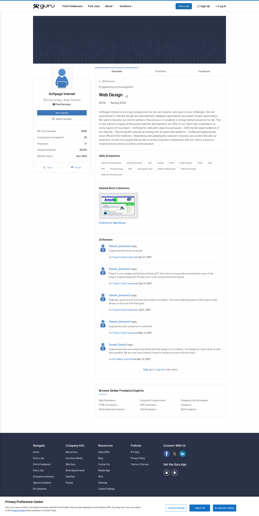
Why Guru (70, 464)
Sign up (147, 369)
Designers (186, 405)
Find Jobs (94, 6)
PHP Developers (148, 405)
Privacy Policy (138, 458)
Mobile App (104, 470)
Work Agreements (75, 470)
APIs (100, 476)
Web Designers (188, 409)
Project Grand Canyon (123, 257)
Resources (105, 445)
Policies (136, 445)
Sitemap (102, 482)
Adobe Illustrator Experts (112, 409)
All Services (107, 81)
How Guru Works (74, 458)
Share (48, 167)
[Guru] (44, 6)
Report (76, 167)
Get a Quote (62, 112)
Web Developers (107, 400)
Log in (159, 369)
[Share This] (126, 96)
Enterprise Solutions (43, 476)
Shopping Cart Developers (194, 400)
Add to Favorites (62, 119)
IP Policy (135, 452)
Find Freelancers (72, 6)
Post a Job (183, 6)
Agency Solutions (42, 482)
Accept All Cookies (224, 508)
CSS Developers (148, 409)
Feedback (204, 71)
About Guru (71, 452)
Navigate (39, 445)
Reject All (200, 508)
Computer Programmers (153, 400)
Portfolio (160, 71)
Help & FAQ (104, 452)
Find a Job (38, 470)
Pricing (69, 482)
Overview (116, 71)
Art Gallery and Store (123, 359)
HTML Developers (108, 405)
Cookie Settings (106, 489)
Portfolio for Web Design (112, 223)
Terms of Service (140, 464)
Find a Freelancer (42, 464)
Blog (100, 458)
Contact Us (104, 464)
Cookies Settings (176, 508)
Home (36, 452)
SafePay (70, 476)
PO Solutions (39, 489)
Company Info (75, 445)
